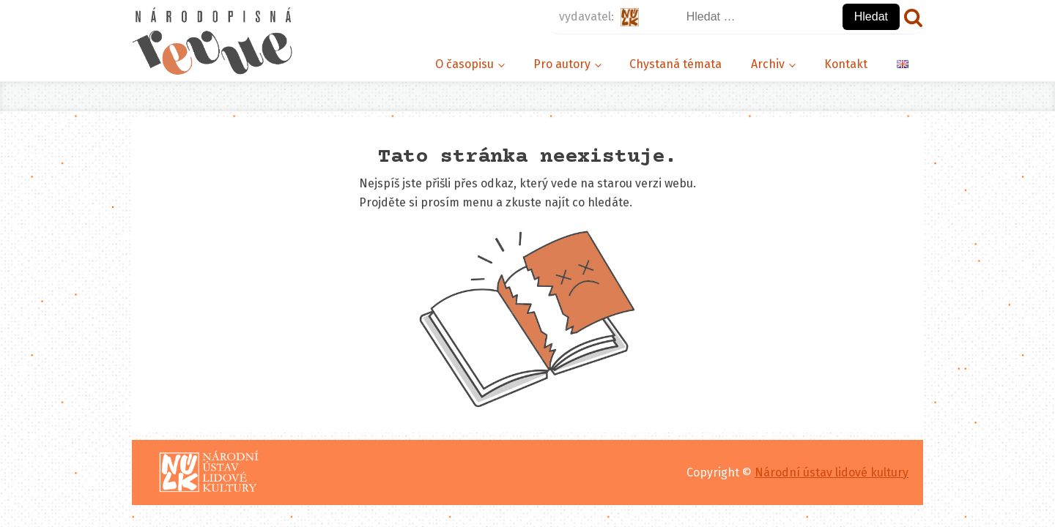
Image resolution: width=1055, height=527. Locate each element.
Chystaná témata (675, 64)
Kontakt (845, 64)
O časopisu (464, 64)
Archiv (768, 64)
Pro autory (562, 64)
